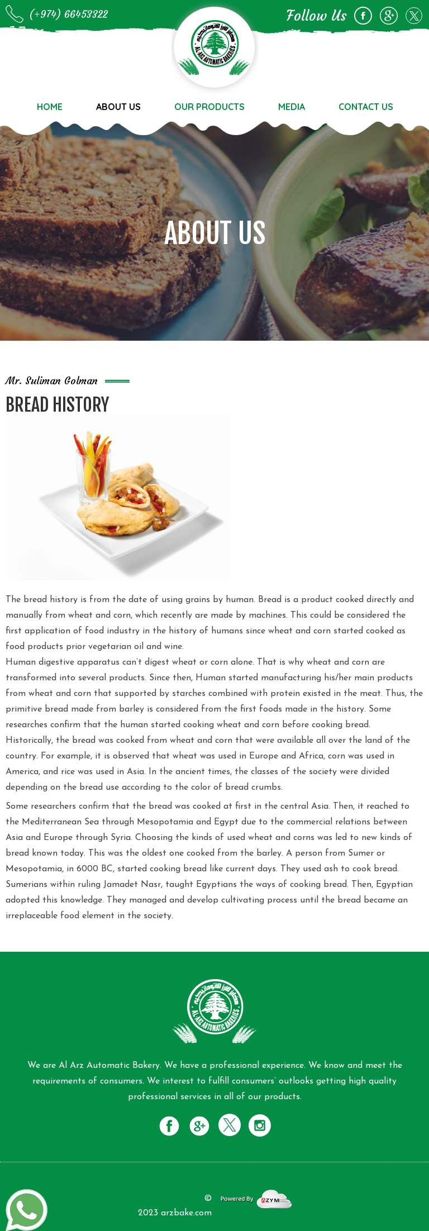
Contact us (366, 106)
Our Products (209, 106)
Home (50, 106)
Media (291, 106)
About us (118, 106)
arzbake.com (186, 1213)
